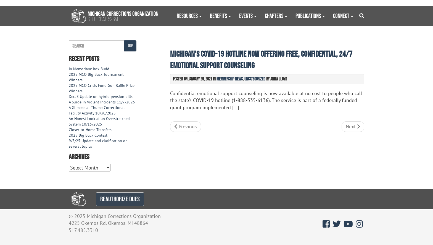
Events (246, 15)
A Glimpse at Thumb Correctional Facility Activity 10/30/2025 (97, 110)
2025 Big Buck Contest (88, 135)
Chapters (274, 15)
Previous (185, 126)
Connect (341, 15)
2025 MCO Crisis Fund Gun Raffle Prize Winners (101, 88)
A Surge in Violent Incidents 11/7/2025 (102, 102)
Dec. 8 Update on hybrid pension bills (101, 96)
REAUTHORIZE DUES (120, 199)
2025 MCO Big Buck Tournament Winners (96, 77)
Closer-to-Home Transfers (91, 129)
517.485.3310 (83, 230)
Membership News (229, 78)
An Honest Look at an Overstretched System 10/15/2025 (99, 121)
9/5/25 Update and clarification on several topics (98, 143)
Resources (187, 15)
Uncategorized (254, 78)
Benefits (218, 15)
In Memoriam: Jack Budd (89, 68)
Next (353, 126)
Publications (308, 15)
